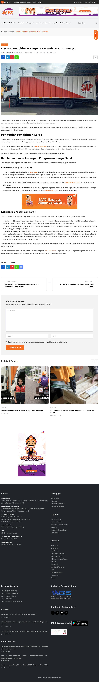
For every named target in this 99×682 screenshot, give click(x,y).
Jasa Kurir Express (7, 599)
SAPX (4, 23)
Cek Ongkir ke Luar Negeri (59, 559)
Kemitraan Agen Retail (58, 504)
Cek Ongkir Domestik (57, 554)
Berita (68, 23)
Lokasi (47, 23)
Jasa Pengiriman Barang (9, 591)
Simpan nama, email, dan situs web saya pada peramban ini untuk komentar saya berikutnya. (37, 342)
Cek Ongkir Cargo (56, 556)
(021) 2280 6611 (6, 527)
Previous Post (12, 282)
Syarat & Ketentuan (57, 573)
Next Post (88, 282)
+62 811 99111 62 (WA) (9, 539)
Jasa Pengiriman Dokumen (9, 593)
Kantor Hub (54, 564)
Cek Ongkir (11, 23)
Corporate (54, 501)
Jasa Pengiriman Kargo (8, 596)
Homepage (54, 546)
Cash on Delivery (56, 519)
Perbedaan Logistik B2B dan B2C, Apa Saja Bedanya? (28, 2)
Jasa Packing (55, 533)
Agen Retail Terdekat (57, 507)
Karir (52, 570)
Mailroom (54, 527)
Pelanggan (29, 23)
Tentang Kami (55, 548)
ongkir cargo (34, 172)
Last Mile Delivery (50, 251)
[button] (92, 361)
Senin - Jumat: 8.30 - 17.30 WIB (11, 522)
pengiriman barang (50, 190)
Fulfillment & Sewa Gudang (59, 525)
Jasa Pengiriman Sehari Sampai (11, 602)
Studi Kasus (54, 575)
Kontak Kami (55, 551)
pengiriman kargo (41, 146)
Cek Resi (21, 23)
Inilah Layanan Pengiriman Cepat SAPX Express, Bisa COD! (24, 665)
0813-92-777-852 (16, 517)
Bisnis (61, 23)
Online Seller (55, 498)
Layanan (39, 23)
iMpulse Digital (8, 52)
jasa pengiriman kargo (72, 183)
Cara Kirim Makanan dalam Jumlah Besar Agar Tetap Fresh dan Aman (24, 631)
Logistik (55, 23)
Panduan (53, 578)
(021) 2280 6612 (18, 527)
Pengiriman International (58, 530)
